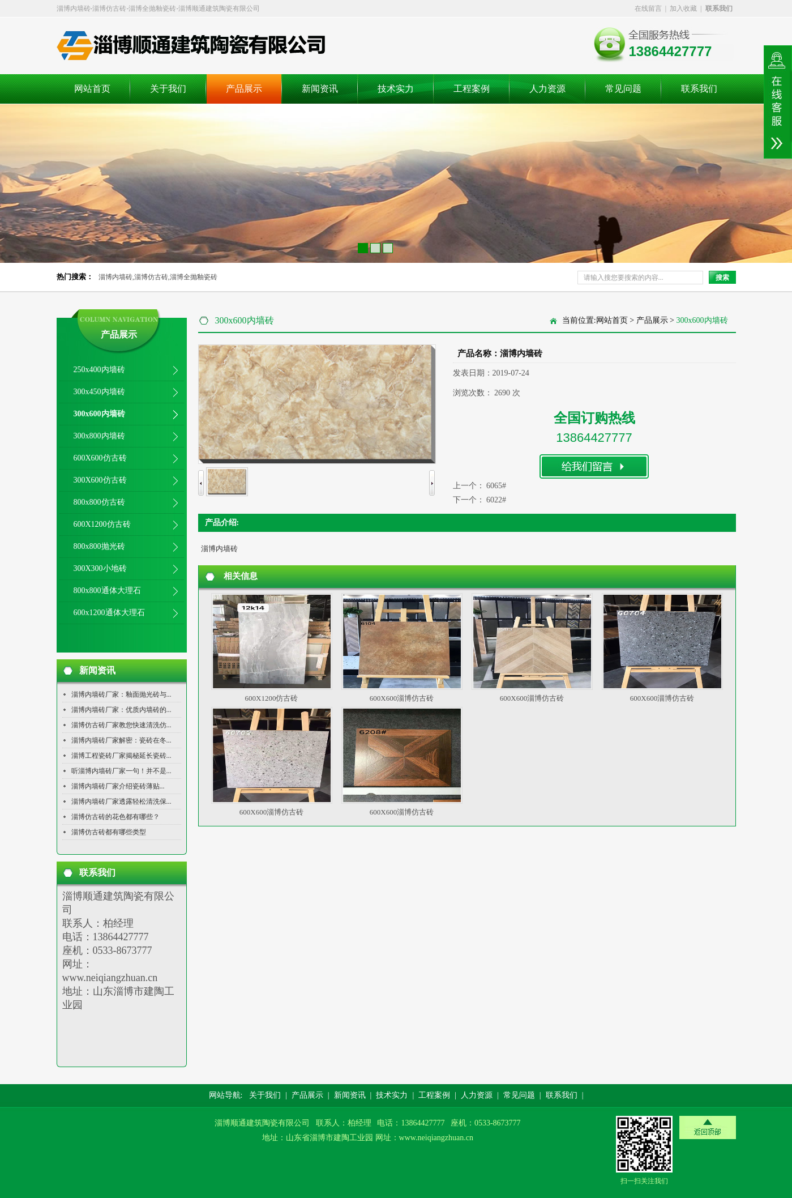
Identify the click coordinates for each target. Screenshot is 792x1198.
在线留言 (648, 8)
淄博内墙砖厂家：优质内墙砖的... (121, 710)
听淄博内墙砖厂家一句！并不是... (121, 771)
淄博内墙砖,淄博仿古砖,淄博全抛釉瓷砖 (158, 277)
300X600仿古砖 (100, 480)
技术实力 (396, 88)
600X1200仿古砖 (102, 524)
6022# (496, 500)
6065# (496, 485)
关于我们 (168, 88)
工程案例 (471, 88)
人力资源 (547, 88)
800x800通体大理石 (107, 590)
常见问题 (623, 88)
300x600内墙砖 (99, 414)
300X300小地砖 (100, 568)
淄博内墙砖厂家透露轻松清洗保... (121, 801)
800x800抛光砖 (99, 546)
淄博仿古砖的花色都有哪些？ (115, 817)
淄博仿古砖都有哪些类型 (108, 832)
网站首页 (92, 88)
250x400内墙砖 (99, 369)
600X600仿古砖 (100, 458)
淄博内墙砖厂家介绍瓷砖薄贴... (118, 786)
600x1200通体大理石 (109, 612)
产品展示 (244, 88)
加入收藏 (683, 8)
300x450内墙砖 (99, 391)
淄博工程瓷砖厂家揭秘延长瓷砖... (121, 756)
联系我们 (699, 88)
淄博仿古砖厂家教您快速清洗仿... (121, 725)
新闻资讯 (320, 88)
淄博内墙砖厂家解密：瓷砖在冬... (121, 740)
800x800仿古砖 (99, 502)
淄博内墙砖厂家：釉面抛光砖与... (121, 694)
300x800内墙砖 (99, 436)
